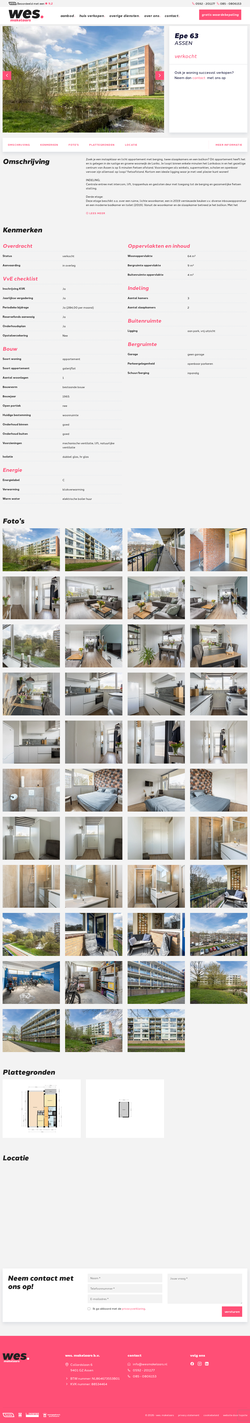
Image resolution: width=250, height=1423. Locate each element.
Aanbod (67, 15)
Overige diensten (124, 15)
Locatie (131, 144)
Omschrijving (19, 144)
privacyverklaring (133, 1308)
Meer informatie (229, 144)
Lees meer (95, 213)
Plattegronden (102, 144)
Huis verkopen (92, 15)
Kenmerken (49, 144)
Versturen (232, 1311)
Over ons (152, 15)
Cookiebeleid (211, 1415)
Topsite (243, 1415)
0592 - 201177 (203, 3)
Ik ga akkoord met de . (117, 1308)
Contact (172, 15)
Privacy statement (188, 1415)
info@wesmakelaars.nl (150, 1364)
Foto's (74, 144)
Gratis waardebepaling (220, 14)
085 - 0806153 (229, 3)
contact (198, 77)
